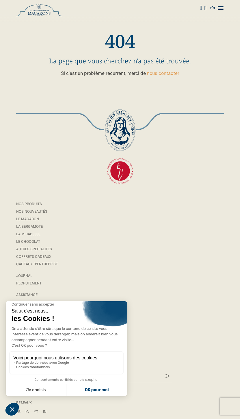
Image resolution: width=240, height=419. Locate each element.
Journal (24, 276)
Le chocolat (28, 242)
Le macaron (27, 219)
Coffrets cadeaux (33, 257)
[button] (220, 8)
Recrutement (29, 283)
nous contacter (163, 73)
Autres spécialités (34, 249)
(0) (209, 8)
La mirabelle (28, 234)
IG (27, 412)
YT (36, 412)
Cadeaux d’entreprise (37, 264)
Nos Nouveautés (31, 212)
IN (44, 412)
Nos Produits (29, 204)
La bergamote (29, 227)
